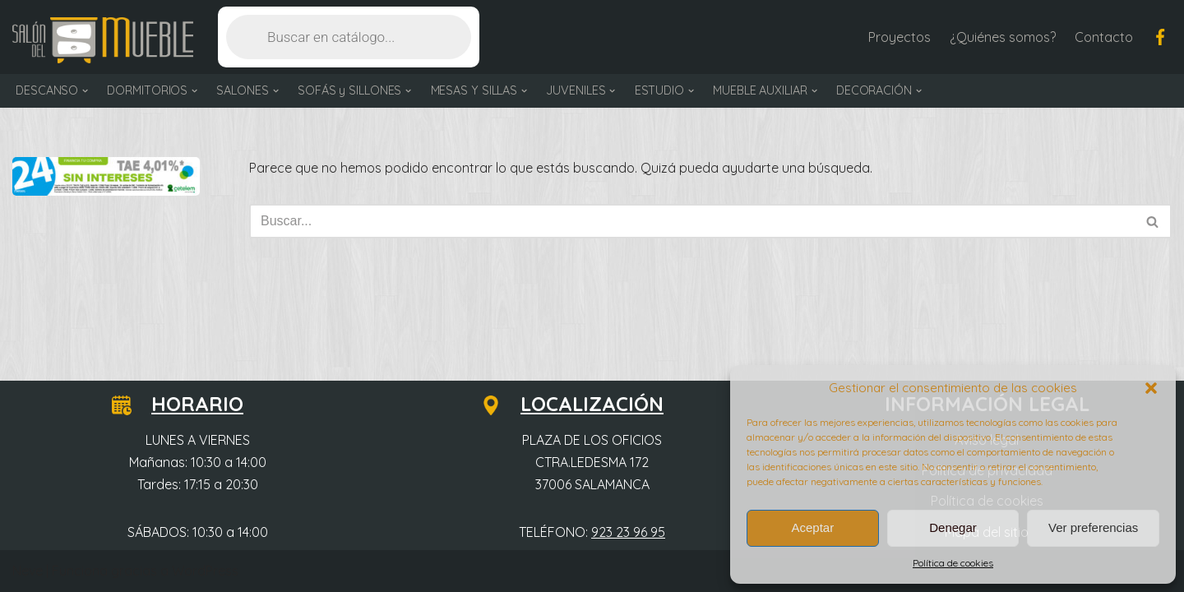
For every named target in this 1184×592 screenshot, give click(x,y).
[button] (1151, 388)
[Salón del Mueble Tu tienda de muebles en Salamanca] (102, 40)
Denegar (953, 527)
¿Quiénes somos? (1003, 37)
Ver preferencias (1093, 527)
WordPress (205, 570)
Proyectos (899, 37)
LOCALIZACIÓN (582, 403)
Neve (27, 570)
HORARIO (187, 403)
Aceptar (812, 527)
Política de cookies (953, 563)
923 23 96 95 (628, 532)
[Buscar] (692, 221)
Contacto (1104, 37)
